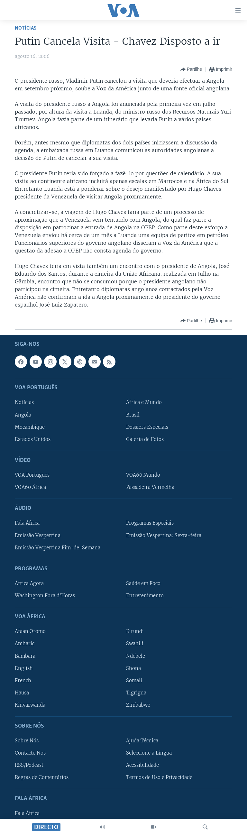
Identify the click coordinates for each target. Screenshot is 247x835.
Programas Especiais (150, 523)
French (23, 680)
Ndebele (135, 656)
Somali (134, 680)
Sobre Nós (27, 741)
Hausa (22, 693)
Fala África (27, 523)
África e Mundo (144, 402)
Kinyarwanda (30, 705)
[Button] (191, 69)
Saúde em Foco (143, 583)
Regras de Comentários (42, 777)
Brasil (133, 415)
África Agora (29, 583)
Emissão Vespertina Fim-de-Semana (57, 547)
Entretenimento (145, 596)
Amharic (24, 644)
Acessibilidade (142, 765)
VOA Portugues (32, 475)
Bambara (25, 656)
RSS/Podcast (29, 765)
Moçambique (30, 427)
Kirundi (135, 631)
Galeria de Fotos (145, 439)
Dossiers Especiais (147, 427)
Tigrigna (136, 693)
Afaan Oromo (30, 631)
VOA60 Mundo (143, 475)
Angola (23, 415)
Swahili (134, 644)
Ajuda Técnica (142, 741)
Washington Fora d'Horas (45, 596)
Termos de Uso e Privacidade (159, 777)
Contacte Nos (30, 753)
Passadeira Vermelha (150, 487)
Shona (133, 668)
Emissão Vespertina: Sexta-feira (163, 535)
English (24, 668)
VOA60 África (30, 487)
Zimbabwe (138, 705)
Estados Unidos (32, 439)
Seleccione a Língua (149, 753)
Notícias (26, 28)
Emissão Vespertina (37, 535)
